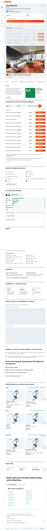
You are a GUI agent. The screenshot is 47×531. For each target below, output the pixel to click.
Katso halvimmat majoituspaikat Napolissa (37, 410)
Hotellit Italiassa (23, 528)
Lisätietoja (9, 156)
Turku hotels (28, 502)
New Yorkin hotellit (29, 497)
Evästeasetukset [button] (8, 161)
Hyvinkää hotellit (28, 494)
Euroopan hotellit (17, 528)
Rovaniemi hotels (11, 503)
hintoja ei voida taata (32, 515)
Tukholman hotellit (29, 499)
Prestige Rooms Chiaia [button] (10, 401)
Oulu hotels (28, 500)
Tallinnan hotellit (11, 494)
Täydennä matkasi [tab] (21, 484)
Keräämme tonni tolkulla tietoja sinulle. (26, 520)
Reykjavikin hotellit (29, 491)
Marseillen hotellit (11, 495)
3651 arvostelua (17, 11)
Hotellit (12, 528)
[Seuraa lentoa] (1, 18)
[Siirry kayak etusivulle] (7, 1)
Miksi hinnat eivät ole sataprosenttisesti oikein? (26, 522)
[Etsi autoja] (1, 10)
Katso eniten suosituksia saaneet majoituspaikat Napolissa (36, 435)
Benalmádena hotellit (12, 499)
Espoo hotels (10, 502)
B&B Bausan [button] (28, 425)
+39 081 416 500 (9, 10)
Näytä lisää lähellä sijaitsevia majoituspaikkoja (36, 387)
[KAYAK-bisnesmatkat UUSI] (1, 20)
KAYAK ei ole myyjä (26, 518)
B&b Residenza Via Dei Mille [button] (31, 449)
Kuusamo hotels (11, 505)
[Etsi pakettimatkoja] (1, 12)
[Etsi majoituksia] (1, 7)
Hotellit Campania (30, 528)
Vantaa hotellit (10, 491)
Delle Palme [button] (8, 425)
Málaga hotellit (10, 497)
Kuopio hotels (28, 503)
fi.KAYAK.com (8, 528)
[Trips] (1, 23)
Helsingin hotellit (11, 500)
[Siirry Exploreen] (1, 15)
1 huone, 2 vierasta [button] (10, 18)
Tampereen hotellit (29, 495)
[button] (2, 2)
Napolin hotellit (36, 528)
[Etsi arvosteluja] (26, 212)
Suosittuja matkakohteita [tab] (12, 484)
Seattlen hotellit (28, 492)
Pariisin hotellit (10, 492)
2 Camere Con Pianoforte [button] (30, 402)
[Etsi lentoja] (1, 5)
